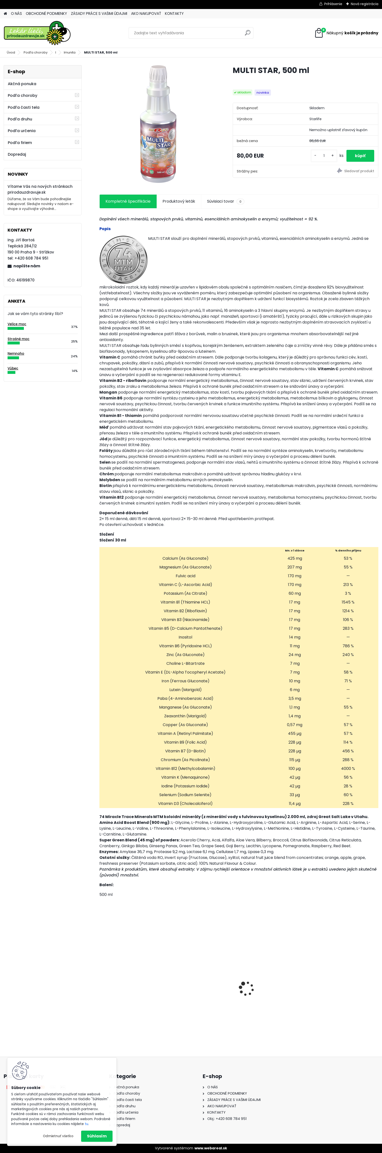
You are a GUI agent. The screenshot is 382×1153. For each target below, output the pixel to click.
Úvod (11, 52)
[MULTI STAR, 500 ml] (158, 124)
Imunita (70, 52)
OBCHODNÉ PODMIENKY (46, 13)
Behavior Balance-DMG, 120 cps (203, 991)
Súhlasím (97, 1136)
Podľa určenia (22, 131)
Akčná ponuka (22, 84)
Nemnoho (16, 353)
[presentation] (102, 980)
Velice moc (17, 324)
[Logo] (37, 33)
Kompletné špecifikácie (128, 201)
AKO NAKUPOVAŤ (146, 13)
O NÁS (16, 13)
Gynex (109, 992)
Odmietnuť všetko (58, 1136)
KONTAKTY (174, 13)
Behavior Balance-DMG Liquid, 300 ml (273, 995)
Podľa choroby (36, 52)
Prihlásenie (333, 3)
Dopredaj (17, 154)
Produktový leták (178, 201)
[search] (247, 34)
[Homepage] (5, 13)
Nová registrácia (364, 3)
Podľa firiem (20, 142)
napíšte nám (26, 266)
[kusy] (321, 156)
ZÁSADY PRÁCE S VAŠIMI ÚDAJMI (99, 13)
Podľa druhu (20, 119)
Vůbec (13, 368)
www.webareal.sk (210, 1148)
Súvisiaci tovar (225, 201)
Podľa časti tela (23, 107)
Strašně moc (18, 339)
